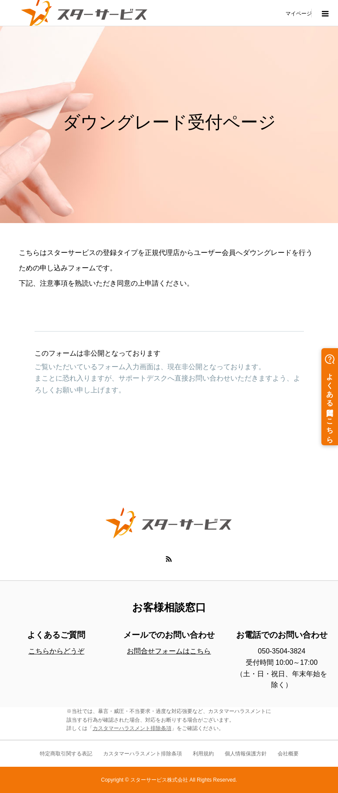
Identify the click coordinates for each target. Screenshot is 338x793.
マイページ (299, 13)
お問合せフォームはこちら (169, 651)
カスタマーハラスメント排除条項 (132, 728)
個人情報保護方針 (246, 754)
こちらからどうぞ (56, 651)
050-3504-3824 (282, 651)
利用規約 (203, 754)
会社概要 (288, 754)
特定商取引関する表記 (66, 754)
